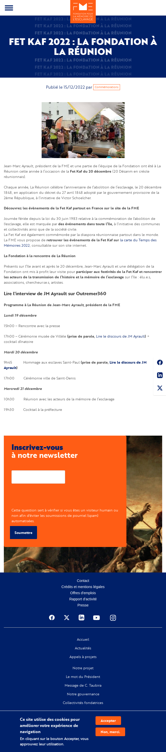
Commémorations (106, 87)
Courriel (18, 466)
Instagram (113, 618)
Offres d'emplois (83, 593)
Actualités (83, 648)
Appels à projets (83, 657)
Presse (83, 605)
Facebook (159, 363)
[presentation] (50, 497)
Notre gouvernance (83, 694)
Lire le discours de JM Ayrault (120, 336)
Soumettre (23, 532)
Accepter (108, 720)
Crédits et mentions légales (83, 587)
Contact (83, 580)
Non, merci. (110, 731)
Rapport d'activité (83, 599)
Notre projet (83, 668)
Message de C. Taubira (83, 685)
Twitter (159, 389)
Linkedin (159, 376)
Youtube (97, 618)
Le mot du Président (83, 676)
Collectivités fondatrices (83, 703)
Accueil (83, 639)
